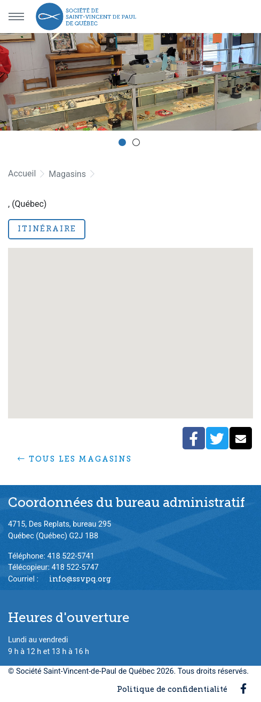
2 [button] (137, 144)
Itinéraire (47, 228)
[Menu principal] (16, 16)
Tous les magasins (75, 459)
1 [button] (123, 144)
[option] (130, 82)
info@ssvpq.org (80, 579)
